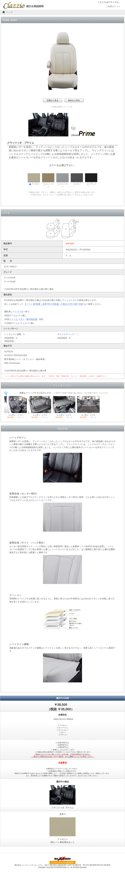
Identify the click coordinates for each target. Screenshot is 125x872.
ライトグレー (62, 180)
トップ (9, 12)
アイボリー (34, 179)
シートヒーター (17, 319)
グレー (77, 179)
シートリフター (18, 311)
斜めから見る (74, 100)
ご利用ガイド (113, 6)
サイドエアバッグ (65, 334)
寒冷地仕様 (32, 319)
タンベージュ (48, 180)
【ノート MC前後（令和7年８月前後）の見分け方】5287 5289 (53, 304)
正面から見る (52, 100)
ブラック (91, 179)
